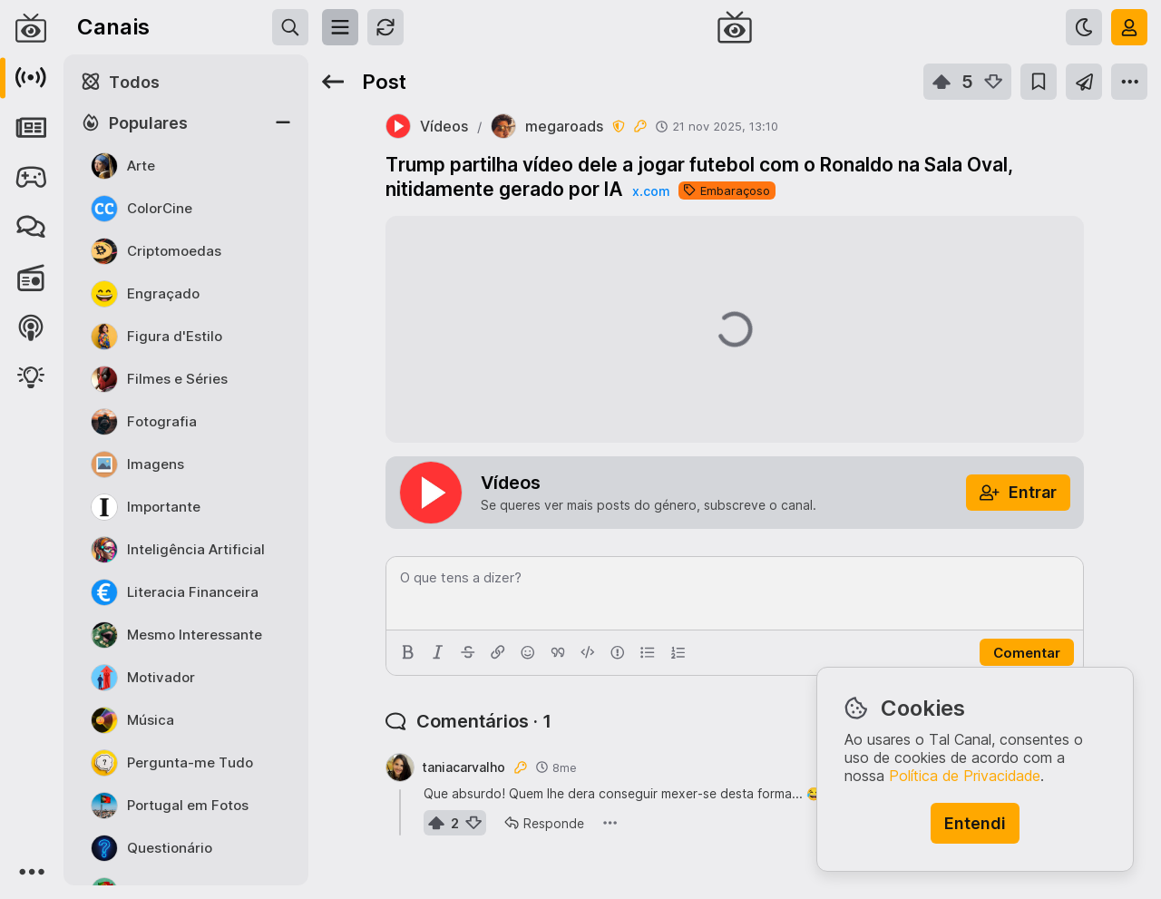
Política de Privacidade (964, 776)
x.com (650, 191)
